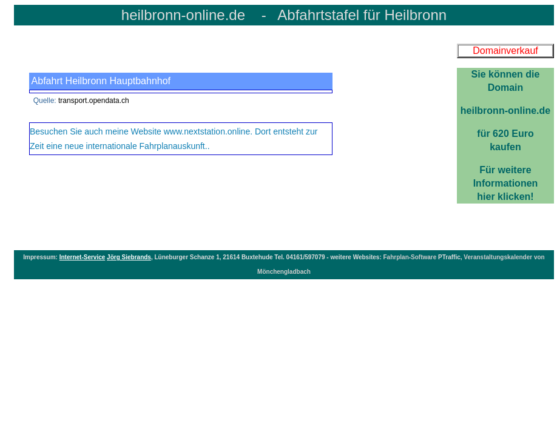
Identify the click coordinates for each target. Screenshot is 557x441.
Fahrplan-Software (411, 257)
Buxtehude (257, 257)
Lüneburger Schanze (184, 257)
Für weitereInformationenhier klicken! (505, 135)
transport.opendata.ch (93, 100)
